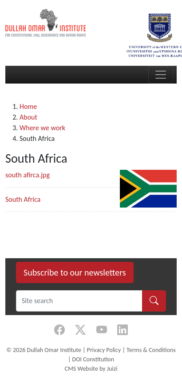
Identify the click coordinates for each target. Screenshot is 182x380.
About (28, 117)
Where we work (42, 128)
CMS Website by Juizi (90, 368)
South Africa (22, 199)
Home (28, 106)
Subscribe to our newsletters (75, 272)
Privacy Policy (104, 350)
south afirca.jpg (27, 175)
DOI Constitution (93, 359)
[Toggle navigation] (160, 75)
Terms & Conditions (151, 350)
